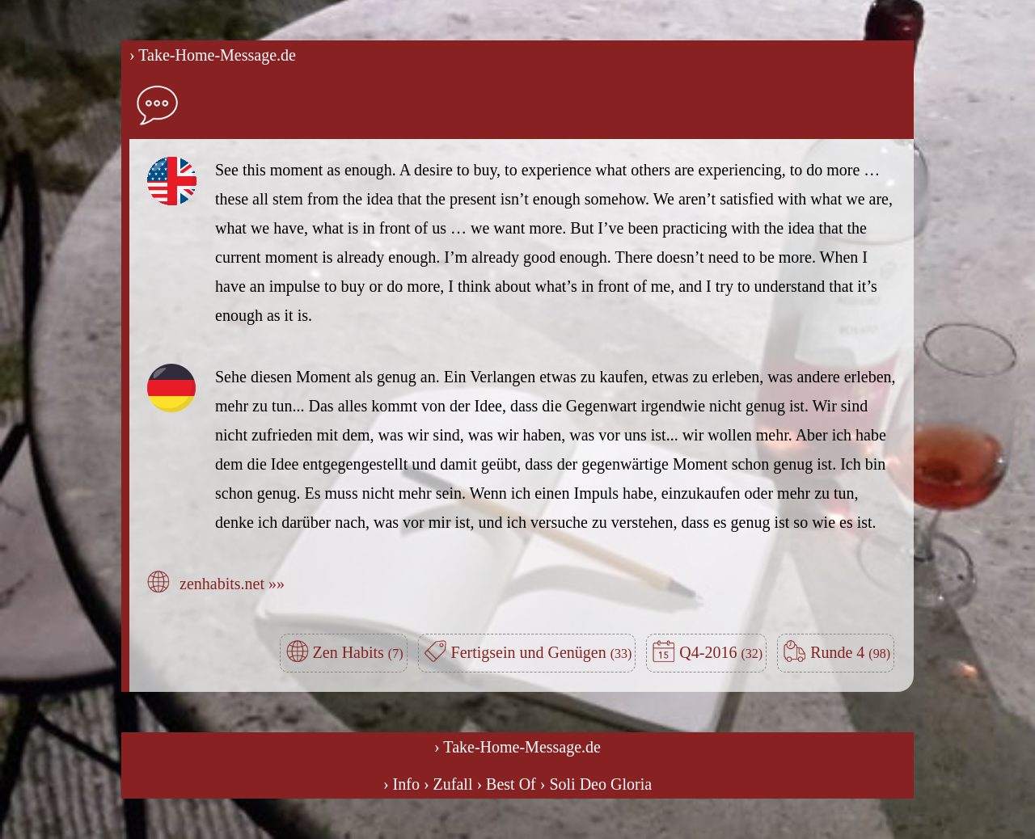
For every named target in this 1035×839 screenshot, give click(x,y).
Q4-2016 (721, 652)
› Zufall (448, 784)
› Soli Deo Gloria (596, 784)
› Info (401, 784)
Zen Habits (358, 652)
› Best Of (505, 784)
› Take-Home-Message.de (212, 55)
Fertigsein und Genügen (541, 652)
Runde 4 (850, 652)
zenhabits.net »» (232, 583)
